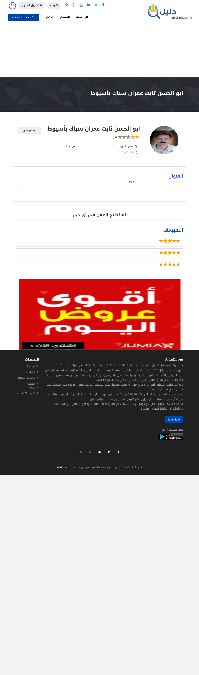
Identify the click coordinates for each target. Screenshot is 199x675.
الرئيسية (82, 17)
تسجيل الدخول (32, 5)
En (12, 5)
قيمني (29, 130)
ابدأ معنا (174, 419)
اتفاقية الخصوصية (33, 385)
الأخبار (50, 17)
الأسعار (65, 17)
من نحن (31, 366)
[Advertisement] (99, 51)
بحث (54, 5)
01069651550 (126, 152)
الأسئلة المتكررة (26, 377)
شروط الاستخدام (26, 393)
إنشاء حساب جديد (24, 17)
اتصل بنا (30, 372)
